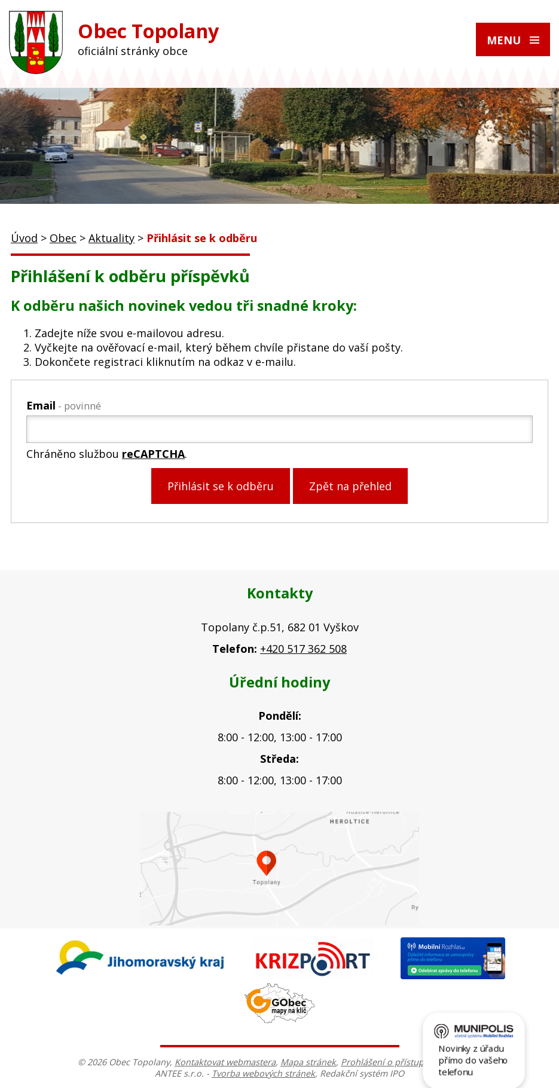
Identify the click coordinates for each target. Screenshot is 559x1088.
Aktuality (111, 238)
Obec (63, 238)
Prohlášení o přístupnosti (392, 1062)
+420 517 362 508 (303, 648)
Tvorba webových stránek (263, 1073)
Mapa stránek (308, 1062)
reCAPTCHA (153, 454)
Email (63, 405)
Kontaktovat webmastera (225, 1062)
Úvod (24, 238)
